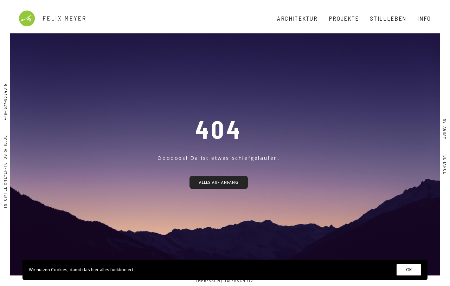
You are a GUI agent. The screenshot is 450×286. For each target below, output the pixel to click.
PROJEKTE (344, 18)
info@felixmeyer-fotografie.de (4, 171)
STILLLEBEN (388, 18)
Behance (445, 157)
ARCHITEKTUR (297, 18)
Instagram (445, 128)
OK (409, 270)
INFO (424, 18)
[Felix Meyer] (52, 18)
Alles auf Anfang (218, 182)
